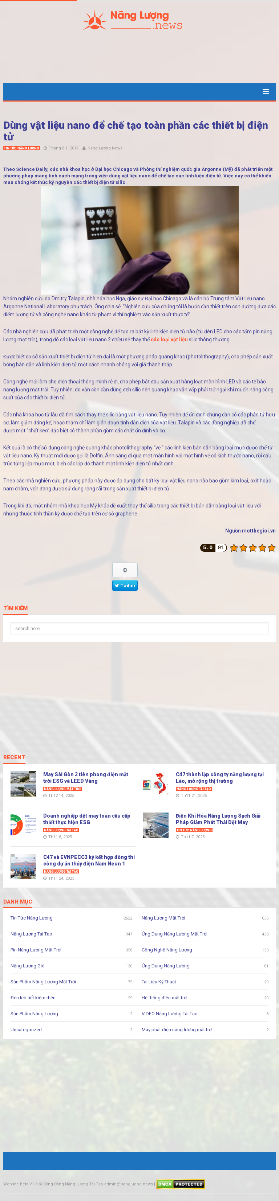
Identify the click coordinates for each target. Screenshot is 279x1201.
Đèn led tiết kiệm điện (33, 997)
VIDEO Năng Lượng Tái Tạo (170, 1013)
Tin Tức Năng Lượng (21, 148)
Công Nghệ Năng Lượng (167, 949)
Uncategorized (26, 1029)
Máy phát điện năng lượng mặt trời (177, 1029)
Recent (14, 758)
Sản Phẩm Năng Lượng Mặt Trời (43, 981)
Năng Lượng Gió (28, 965)
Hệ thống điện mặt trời (164, 997)
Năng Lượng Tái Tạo (194, 789)
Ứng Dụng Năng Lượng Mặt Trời (174, 933)
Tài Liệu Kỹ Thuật (159, 981)
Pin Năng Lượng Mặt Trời (36, 949)
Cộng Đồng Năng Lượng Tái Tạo (73, 1184)
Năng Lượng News (105, 148)
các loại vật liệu (169, 339)
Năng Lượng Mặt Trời (62, 789)
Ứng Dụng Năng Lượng (166, 965)
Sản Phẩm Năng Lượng (34, 1013)
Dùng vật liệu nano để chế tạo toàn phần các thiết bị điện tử (135, 131)
